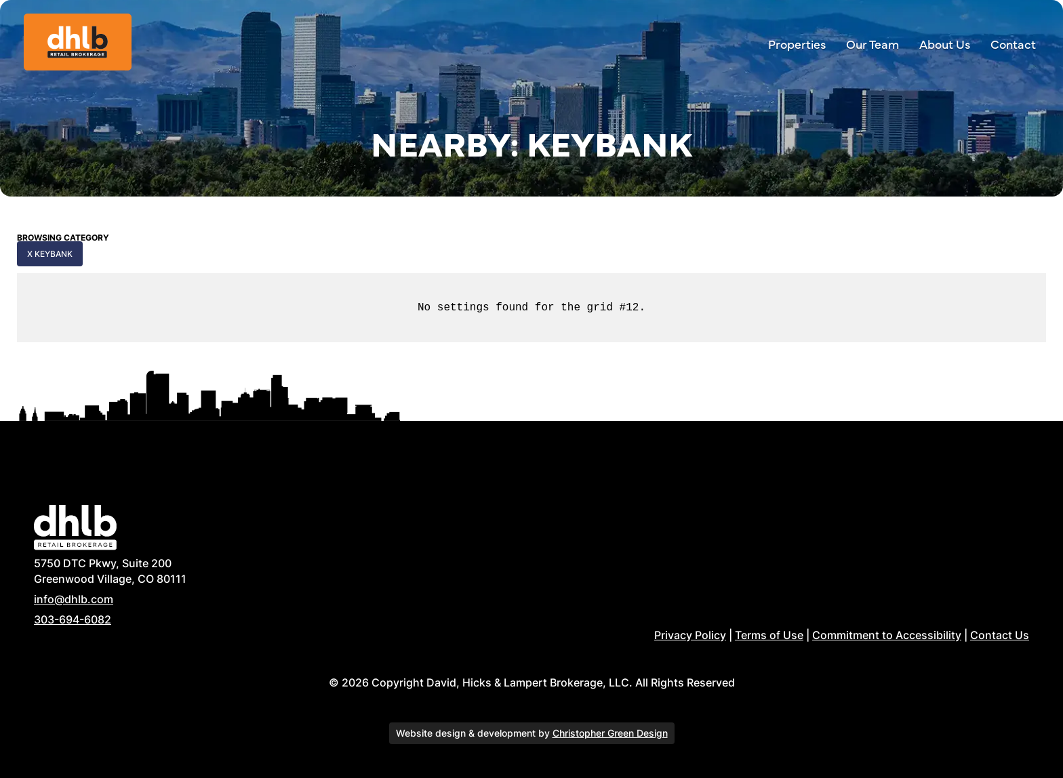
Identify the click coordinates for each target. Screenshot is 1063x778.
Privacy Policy (690, 635)
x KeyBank (50, 254)
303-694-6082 (72, 619)
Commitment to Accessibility (886, 635)
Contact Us (999, 635)
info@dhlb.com (73, 599)
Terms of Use (769, 635)
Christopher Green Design (610, 732)
